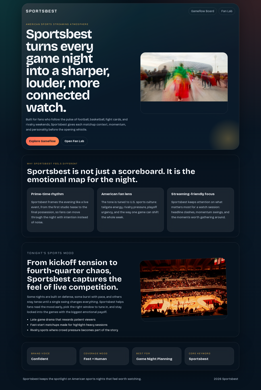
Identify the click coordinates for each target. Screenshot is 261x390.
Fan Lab (226, 11)
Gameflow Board (202, 11)
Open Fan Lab (74, 141)
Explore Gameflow (42, 141)
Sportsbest (42, 11)
